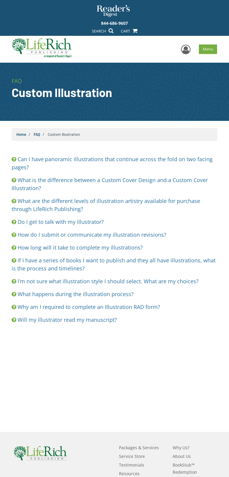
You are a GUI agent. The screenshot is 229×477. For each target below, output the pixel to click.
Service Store (132, 456)
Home (21, 134)
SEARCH (102, 31)
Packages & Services (139, 447)
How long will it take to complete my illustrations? (80, 247)
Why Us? (181, 447)
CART (129, 31)
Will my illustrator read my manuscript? (67, 319)
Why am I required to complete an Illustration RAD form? (89, 306)
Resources (129, 473)
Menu (208, 49)
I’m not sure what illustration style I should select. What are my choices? (108, 281)
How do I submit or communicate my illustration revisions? (92, 234)
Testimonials (131, 465)
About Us (182, 456)
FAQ (37, 134)
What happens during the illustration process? (76, 294)
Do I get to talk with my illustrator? (61, 221)
